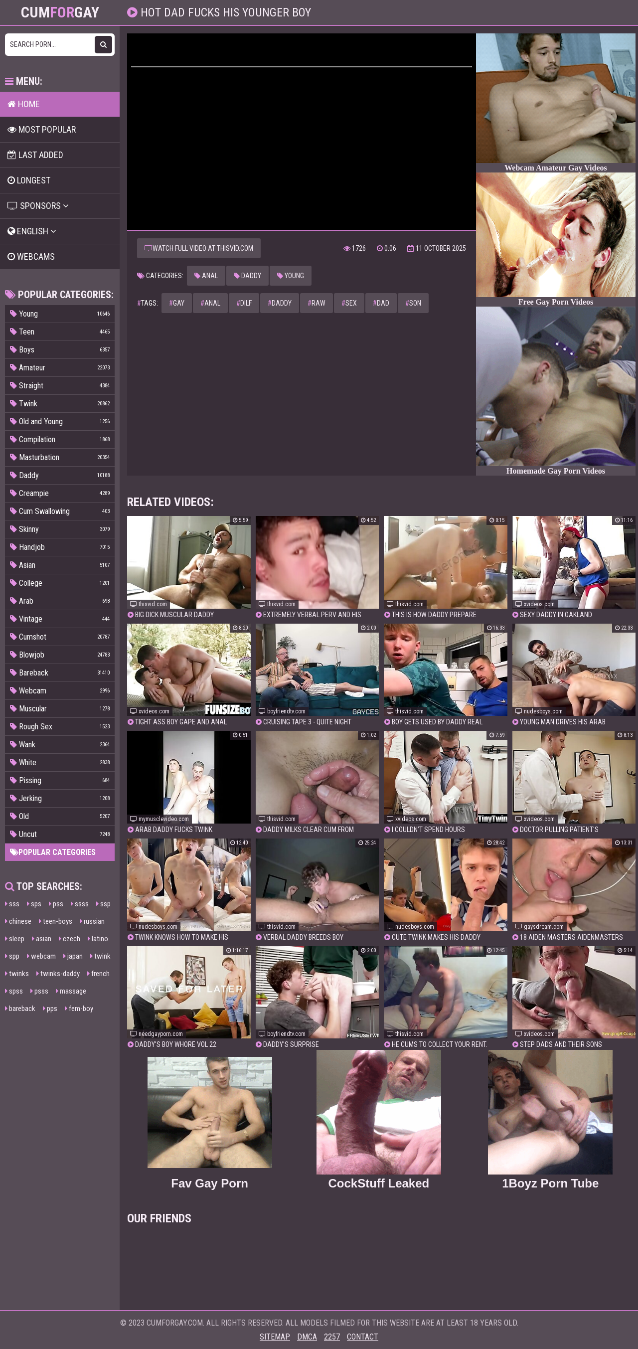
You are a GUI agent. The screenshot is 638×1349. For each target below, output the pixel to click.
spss (14, 991)
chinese (18, 921)
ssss (80, 903)
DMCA (307, 1337)
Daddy (247, 276)
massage (71, 991)
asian (41, 938)
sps (34, 903)
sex (349, 303)
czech (69, 938)
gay (176, 303)
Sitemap (275, 1337)
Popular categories (53, 852)
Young (290, 276)
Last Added (35, 155)
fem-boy (79, 1008)
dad (381, 303)
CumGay (60, 12)
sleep (14, 938)
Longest (28, 180)
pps (50, 1008)
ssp (103, 903)
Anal (206, 276)
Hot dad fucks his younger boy (224, 12)
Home (23, 104)
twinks (17, 973)
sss (12, 903)
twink (100, 956)
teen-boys (55, 921)
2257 (332, 1337)
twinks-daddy (58, 973)
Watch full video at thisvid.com (199, 248)
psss (39, 991)
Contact (362, 1337)
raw (316, 303)
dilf (244, 303)
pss (56, 903)
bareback (20, 1008)
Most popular (41, 129)
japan (73, 956)
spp (12, 956)
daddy (280, 303)
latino (98, 938)
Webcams (31, 256)
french (98, 973)
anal (210, 303)
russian (92, 921)
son (413, 303)
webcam (41, 956)
